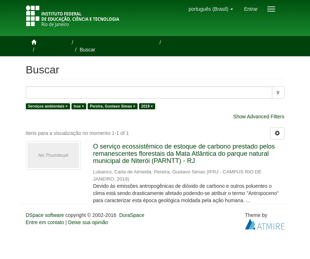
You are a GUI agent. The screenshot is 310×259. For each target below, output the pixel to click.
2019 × (147, 106)
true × (79, 106)
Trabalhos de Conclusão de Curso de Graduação (220, 42)
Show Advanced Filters (258, 116)
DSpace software (45, 215)
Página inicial (54, 42)
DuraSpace (131, 215)
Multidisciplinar (55, 50)
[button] (211, 9)
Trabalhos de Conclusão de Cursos (117, 42)
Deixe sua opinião (88, 222)
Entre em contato (45, 222)
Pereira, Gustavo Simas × (112, 106)
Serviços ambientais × (48, 106)
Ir (278, 92)
